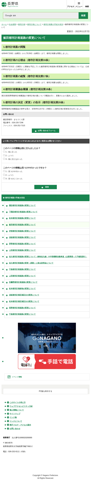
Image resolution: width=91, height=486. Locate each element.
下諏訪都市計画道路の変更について (23, 212)
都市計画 (21, 24)
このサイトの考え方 (18, 402)
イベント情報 (17, 377)
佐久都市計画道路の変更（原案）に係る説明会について (31, 263)
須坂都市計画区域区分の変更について (24, 295)
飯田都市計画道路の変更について (22, 225)
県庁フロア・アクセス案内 (20, 425)
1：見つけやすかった (13, 171)
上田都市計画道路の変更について (22, 250)
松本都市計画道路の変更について (22, 218)
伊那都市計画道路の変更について (22, 231)
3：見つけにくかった (13, 179)
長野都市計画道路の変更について (22, 308)
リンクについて (16, 421)
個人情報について (17, 410)
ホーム (4, 24)
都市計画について (34, 24)
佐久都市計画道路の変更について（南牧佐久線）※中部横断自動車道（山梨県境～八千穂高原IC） (48, 257)
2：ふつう (9, 156)
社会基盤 (12, 24)
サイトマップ (15, 414)
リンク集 (13, 417)
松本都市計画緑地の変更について (22, 289)
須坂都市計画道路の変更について (22, 237)
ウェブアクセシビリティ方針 (21, 406)
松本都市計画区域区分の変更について (24, 301)
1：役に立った (11, 152)
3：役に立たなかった (13, 159)
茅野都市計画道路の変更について (22, 244)
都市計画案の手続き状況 (53, 24)
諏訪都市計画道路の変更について (22, 205)
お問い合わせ (15, 429)
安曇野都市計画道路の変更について (23, 282)
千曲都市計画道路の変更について (22, 269)
